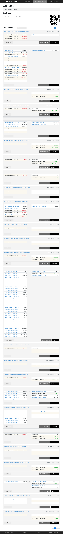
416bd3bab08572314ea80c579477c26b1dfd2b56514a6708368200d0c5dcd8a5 (17, 252)
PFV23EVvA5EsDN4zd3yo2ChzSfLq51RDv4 (11, 50)
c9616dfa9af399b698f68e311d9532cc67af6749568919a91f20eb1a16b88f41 (16, 238)
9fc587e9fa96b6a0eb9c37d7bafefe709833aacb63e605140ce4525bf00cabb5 (16, 224)
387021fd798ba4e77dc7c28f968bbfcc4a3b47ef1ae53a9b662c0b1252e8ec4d (16, 31)
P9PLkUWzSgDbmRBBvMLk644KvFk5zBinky (12, 122)
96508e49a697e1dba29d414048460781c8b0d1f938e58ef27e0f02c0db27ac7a (16, 171)
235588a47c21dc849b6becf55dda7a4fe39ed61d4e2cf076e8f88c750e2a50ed (16, 446)
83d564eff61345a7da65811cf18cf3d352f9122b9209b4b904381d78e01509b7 (16, 478)
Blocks (26, 1)
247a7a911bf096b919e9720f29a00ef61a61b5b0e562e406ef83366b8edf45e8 (16, 511)
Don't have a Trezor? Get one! (53, 532)
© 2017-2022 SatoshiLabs (9, 532)
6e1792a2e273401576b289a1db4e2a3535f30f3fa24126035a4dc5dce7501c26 (16, 388)
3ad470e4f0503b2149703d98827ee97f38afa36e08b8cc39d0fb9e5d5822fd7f (16, 105)
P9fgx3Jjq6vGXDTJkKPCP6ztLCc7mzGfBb (38, 271)
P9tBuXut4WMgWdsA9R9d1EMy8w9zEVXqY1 (12, 67)
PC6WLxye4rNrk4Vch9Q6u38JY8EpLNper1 (11, 56)
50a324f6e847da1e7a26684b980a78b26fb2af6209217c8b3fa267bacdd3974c (16, 140)
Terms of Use (24, 532)
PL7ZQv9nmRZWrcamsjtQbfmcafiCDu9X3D (39, 206)
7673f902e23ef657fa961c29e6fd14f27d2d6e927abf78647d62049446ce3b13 (16, 47)
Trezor (51, 1)
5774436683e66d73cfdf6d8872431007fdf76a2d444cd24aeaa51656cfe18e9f (16, 344)
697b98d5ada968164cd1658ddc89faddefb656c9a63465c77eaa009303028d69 (17, 495)
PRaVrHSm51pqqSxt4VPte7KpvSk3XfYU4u (11, 130)
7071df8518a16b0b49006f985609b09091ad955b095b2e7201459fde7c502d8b (17, 187)
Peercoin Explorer (15, 1)
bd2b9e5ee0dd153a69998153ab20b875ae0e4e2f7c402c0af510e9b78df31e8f (16, 462)
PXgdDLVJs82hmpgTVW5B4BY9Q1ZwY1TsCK (39, 124)
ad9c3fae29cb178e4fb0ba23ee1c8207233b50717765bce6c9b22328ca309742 (17, 268)
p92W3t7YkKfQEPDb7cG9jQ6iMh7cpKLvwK (11, 271)
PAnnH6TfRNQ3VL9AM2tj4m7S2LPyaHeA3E (12, 214)
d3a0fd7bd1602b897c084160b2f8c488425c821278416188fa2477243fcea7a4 (16, 89)
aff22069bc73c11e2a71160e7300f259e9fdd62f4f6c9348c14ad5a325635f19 (16, 201)
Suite (54, 1)
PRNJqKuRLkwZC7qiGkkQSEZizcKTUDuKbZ (12, 206)
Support (57, 1)
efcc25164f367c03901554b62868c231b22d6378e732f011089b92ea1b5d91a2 (16, 156)
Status (29, 1)
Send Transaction (37, 532)
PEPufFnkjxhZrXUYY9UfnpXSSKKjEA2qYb (38, 122)
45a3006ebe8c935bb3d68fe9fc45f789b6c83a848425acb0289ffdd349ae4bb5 (16, 407)
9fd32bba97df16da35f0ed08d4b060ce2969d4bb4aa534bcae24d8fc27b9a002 (16, 374)
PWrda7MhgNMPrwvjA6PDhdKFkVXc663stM (39, 34)
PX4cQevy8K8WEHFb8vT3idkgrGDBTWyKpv (39, 391)
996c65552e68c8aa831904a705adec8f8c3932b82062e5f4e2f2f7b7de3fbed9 (16, 360)
